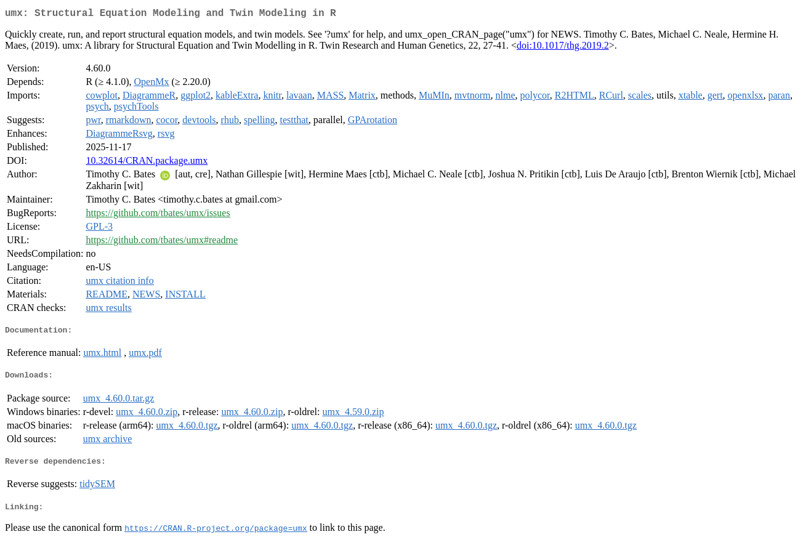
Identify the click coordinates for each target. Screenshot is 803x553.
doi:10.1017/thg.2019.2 (563, 47)
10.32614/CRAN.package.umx (147, 163)
